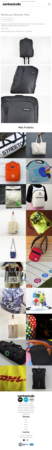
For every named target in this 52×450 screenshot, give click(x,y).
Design (26, 427)
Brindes (26, 424)
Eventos (26, 422)
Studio (26, 419)
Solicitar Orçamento (7, 19)
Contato (26, 429)
